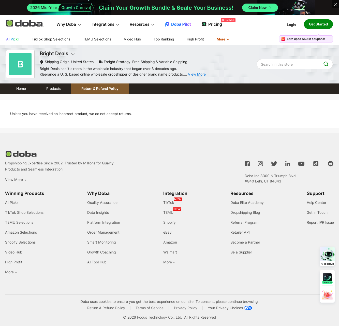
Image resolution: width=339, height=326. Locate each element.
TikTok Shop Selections (51, 39)
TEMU (168, 212)
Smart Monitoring (101, 242)
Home (21, 88)
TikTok (168, 202)
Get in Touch (317, 212)
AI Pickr (12, 39)
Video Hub (132, 39)
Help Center (316, 202)
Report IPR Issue (320, 222)
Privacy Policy (185, 308)
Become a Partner (245, 242)
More (223, 39)
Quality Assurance (102, 202)
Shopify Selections (20, 242)
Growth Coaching (101, 252)
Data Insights (98, 212)
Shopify (169, 222)
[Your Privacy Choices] (230, 308)
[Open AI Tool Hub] (327, 256)
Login (291, 24)
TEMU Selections (97, 39)
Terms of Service (150, 308)
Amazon (170, 242)
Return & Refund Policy (100, 88)
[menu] (124, 39)
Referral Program (244, 222)
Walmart (170, 252)
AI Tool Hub (96, 262)
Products (53, 88)
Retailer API (240, 232)
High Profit (195, 39)
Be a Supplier (241, 252)
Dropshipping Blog (245, 212)
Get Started (318, 24)
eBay (167, 232)
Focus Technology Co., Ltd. (159, 317)
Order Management (103, 232)
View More (15, 179)
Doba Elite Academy (247, 202)
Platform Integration (103, 222)
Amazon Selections (21, 232)
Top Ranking (164, 39)
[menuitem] (12, 39)
